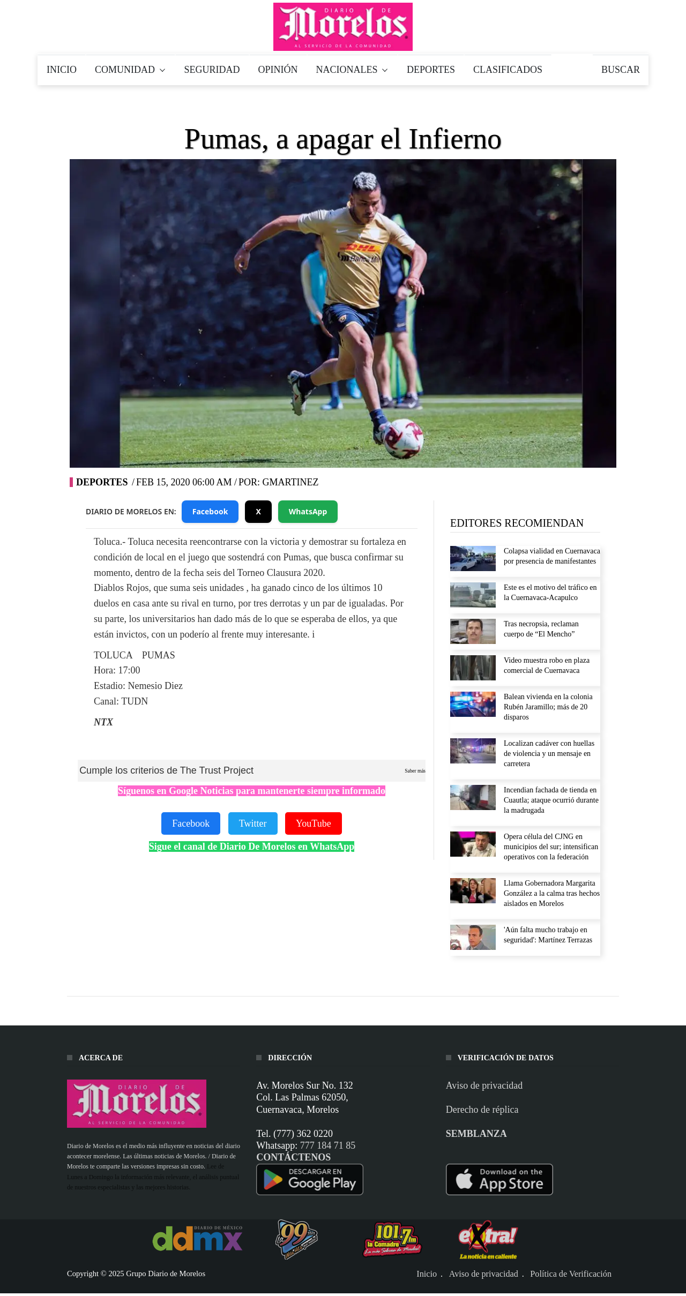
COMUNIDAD (130, 70)
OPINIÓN (278, 69)
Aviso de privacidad (484, 1085)
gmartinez (290, 482)
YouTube (313, 823)
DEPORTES (431, 69)
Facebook (210, 511)
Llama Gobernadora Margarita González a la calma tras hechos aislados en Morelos (552, 893)
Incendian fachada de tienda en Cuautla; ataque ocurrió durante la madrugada (551, 800)
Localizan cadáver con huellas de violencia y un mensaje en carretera (549, 753)
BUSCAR (620, 69)
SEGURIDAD (212, 69)
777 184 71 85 (328, 1145)
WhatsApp (308, 511)
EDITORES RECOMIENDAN (517, 523)
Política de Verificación (571, 1274)
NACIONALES (352, 70)
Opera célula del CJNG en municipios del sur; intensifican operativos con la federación (551, 847)
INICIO (62, 69)
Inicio (426, 1274)
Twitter (253, 823)
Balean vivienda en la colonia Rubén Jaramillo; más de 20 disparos (548, 707)
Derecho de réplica (482, 1109)
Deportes (102, 482)
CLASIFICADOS (507, 69)
